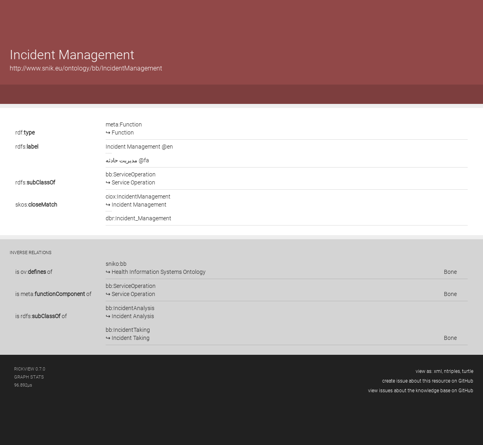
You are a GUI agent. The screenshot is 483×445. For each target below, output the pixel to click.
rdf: (25, 132)
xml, (438, 371)
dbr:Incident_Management (138, 218)
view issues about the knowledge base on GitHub (420, 390)
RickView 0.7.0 (29, 369)
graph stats (29, 377)
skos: (36, 204)
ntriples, (452, 371)
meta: (53, 294)
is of (33, 272)
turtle (467, 371)
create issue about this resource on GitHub (427, 381)
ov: (33, 272)
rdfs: (26, 146)
